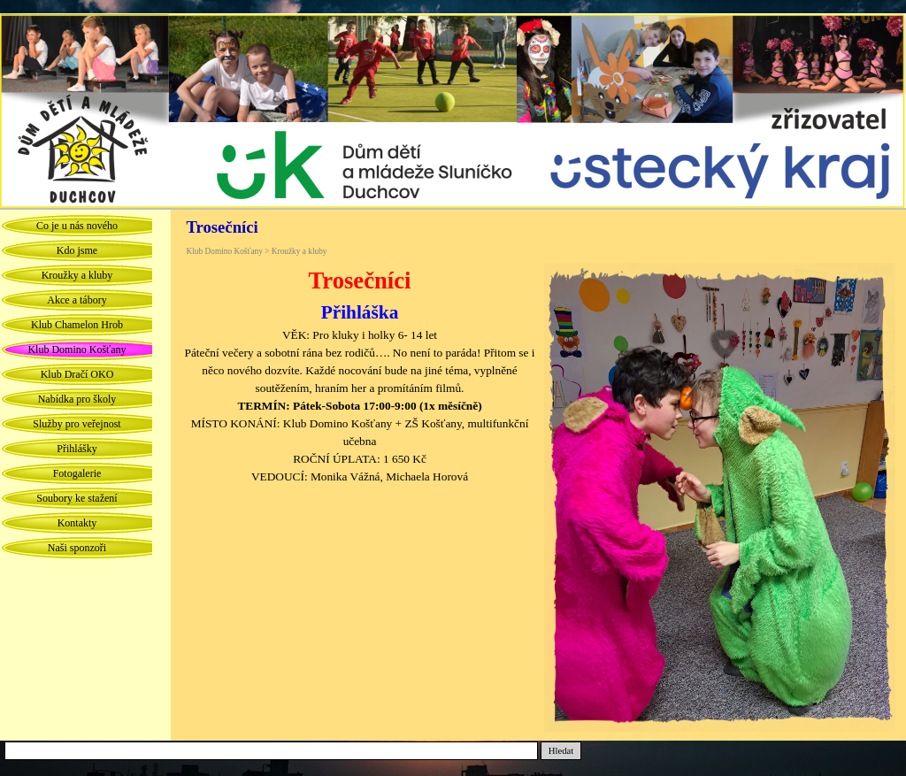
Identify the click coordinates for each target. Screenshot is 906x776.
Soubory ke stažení (76, 498)
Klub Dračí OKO (77, 374)
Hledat (561, 751)
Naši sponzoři (77, 548)
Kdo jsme (77, 250)
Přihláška (360, 312)
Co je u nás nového (77, 225)
